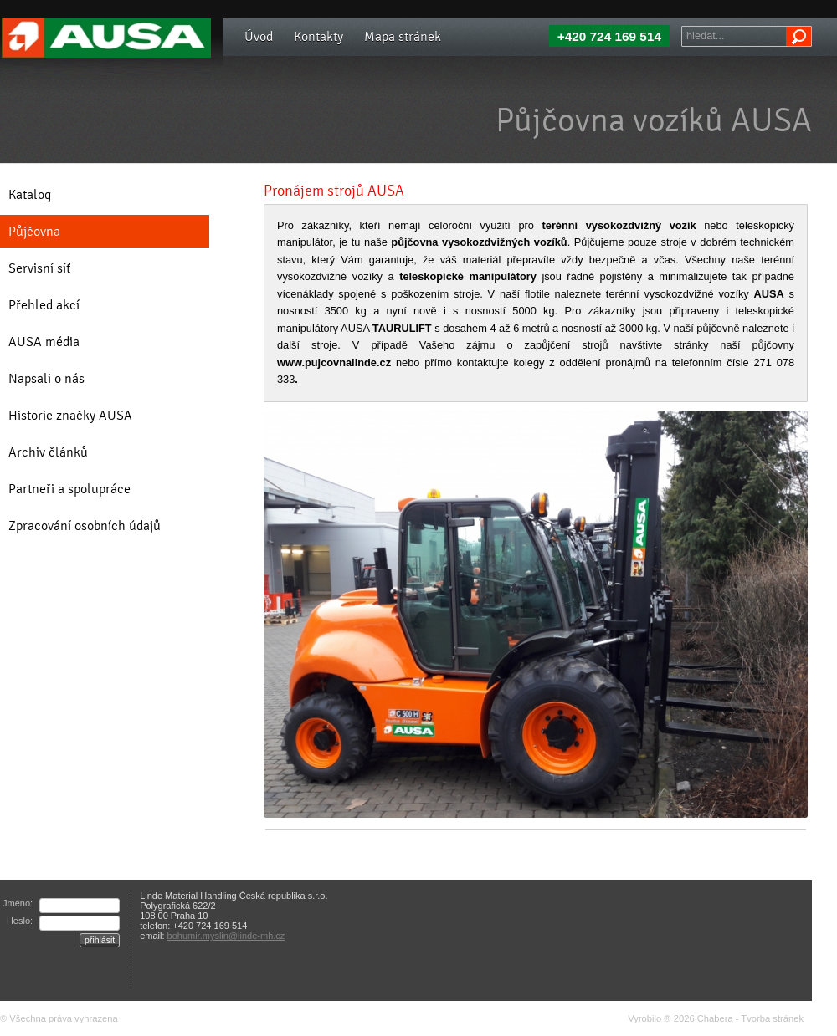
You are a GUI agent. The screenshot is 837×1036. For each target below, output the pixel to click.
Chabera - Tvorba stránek (750, 1018)
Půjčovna (34, 231)
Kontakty (318, 36)
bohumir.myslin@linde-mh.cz (226, 936)
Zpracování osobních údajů (84, 525)
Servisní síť (39, 268)
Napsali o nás (46, 378)
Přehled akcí (44, 305)
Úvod (258, 36)
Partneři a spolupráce (69, 489)
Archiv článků (48, 452)
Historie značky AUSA (70, 415)
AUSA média (44, 342)
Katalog (29, 194)
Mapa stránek (402, 36)
